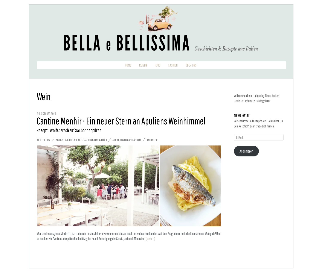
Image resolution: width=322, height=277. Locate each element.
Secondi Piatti (100, 139)
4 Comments (152, 139)
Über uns (191, 65)
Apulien (59, 139)
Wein (131, 139)
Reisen (143, 65)
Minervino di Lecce (78, 139)
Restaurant (124, 139)
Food (157, 65)
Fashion (173, 65)
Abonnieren (246, 151)
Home (128, 65)
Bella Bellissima (43, 139)
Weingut (137, 139)
